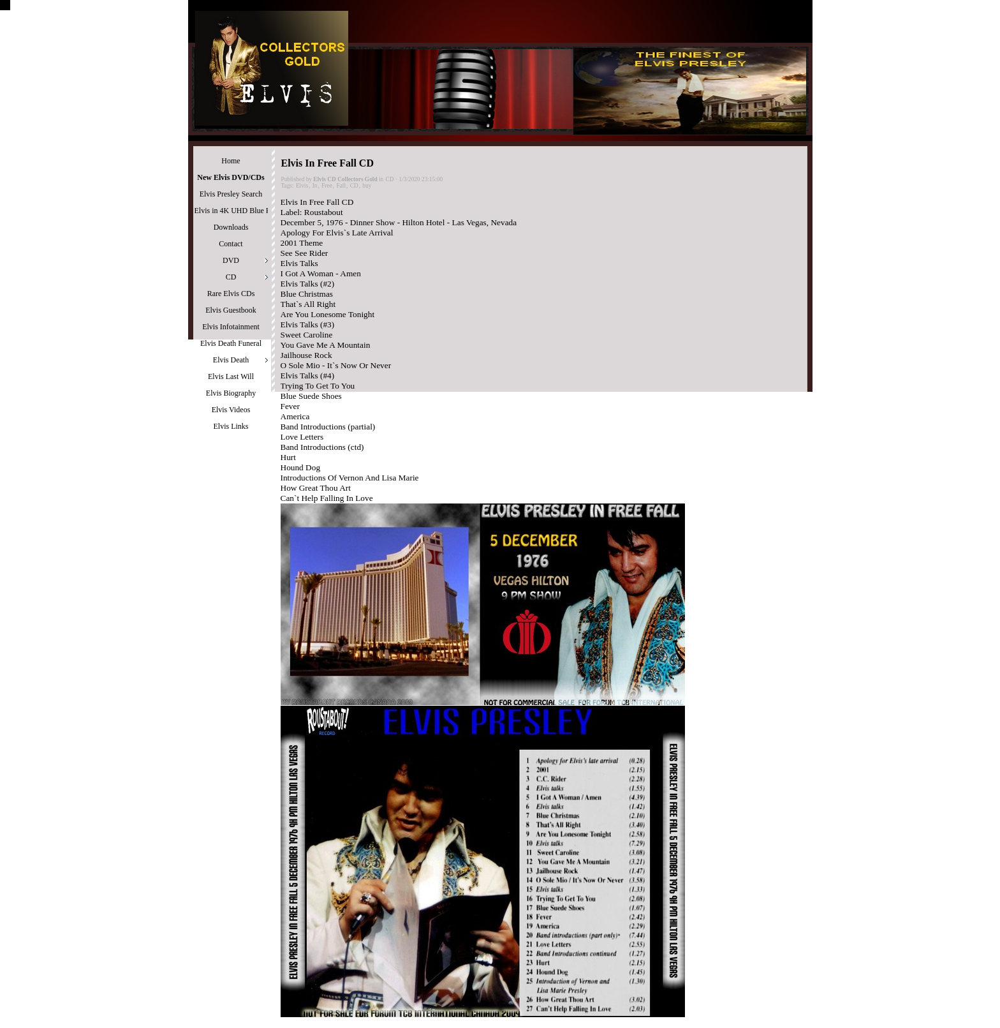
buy (366, 186)
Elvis (302, 186)
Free (326, 186)
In (315, 186)
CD (390, 179)
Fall (341, 186)
